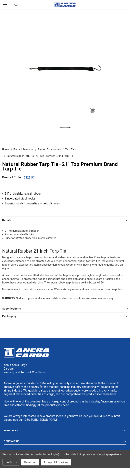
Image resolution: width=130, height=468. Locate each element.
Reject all (30, 462)
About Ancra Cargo (15, 365)
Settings (11, 462)
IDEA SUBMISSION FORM (40, 419)
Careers (9, 368)
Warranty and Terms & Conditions (25, 372)
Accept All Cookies (56, 462)
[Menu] (5, 4)
